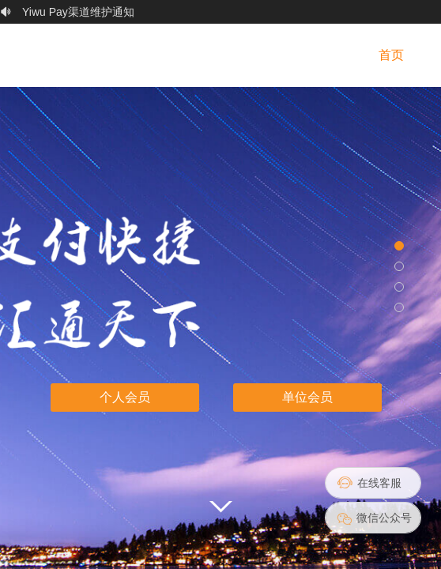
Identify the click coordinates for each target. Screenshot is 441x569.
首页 (391, 55)
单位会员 (307, 397)
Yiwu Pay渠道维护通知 (78, 17)
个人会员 (125, 397)
